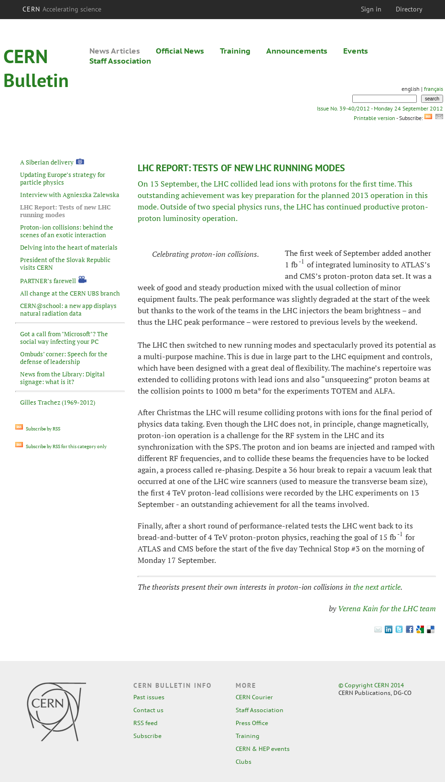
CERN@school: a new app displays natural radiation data (68, 309)
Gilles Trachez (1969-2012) (57, 402)
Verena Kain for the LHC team (387, 608)
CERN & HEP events (263, 748)
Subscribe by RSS (37, 429)
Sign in (371, 9)
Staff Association (120, 61)
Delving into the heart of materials (69, 247)
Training (235, 50)
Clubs (243, 761)
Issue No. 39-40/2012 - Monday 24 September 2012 (380, 108)
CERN (62, 9)
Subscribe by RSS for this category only (61, 446)
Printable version (374, 117)
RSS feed (145, 723)
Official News (180, 50)
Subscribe (147, 735)
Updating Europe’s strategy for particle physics (62, 178)
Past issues (148, 697)
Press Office (252, 723)
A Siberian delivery (47, 162)
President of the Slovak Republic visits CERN (65, 263)
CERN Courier (254, 697)
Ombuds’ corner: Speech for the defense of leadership (64, 358)
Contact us (148, 710)
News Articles (114, 50)
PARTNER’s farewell (48, 280)
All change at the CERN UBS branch (70, 293)
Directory (409, 9)
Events (355, 50)
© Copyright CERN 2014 (371, 685)
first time (378, 183)
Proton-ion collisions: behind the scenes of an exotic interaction (66, 231)
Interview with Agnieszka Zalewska (69, 194)
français (433, 88)
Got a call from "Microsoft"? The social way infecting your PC (64, 338)
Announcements (296, 50)
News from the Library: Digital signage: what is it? (62, 378)
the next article (377, 587)
